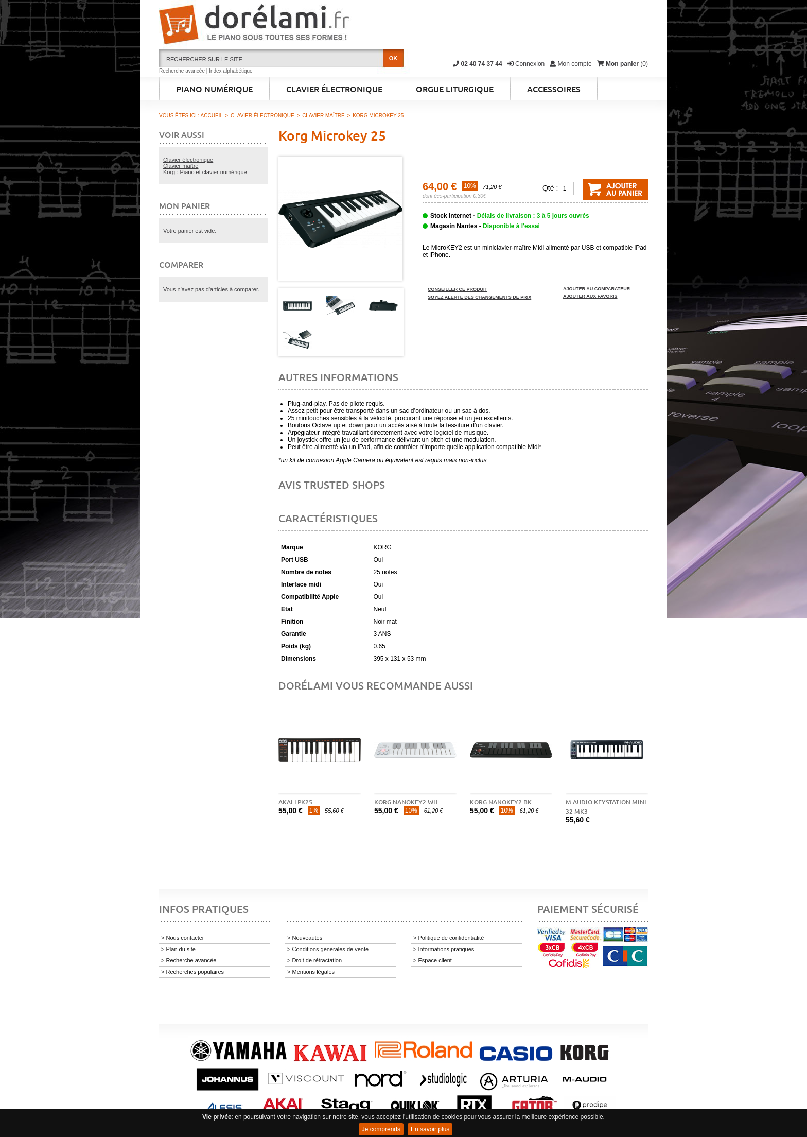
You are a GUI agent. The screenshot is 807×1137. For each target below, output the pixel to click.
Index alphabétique (231, 71)
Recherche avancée (182, 71)
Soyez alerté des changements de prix (479, 297)
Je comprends (381, 1129)
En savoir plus (430, 1129)
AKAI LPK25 (295, 802)
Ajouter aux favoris (590, 296)
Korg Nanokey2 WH (406, 802)
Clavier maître (180, 166)
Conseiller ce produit (457, 289)
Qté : (550, 188)
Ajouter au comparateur (596, 288)
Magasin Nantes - (485, 226)
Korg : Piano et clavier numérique (205, 172)
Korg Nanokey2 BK (501, 802)
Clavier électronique (188, 160)
